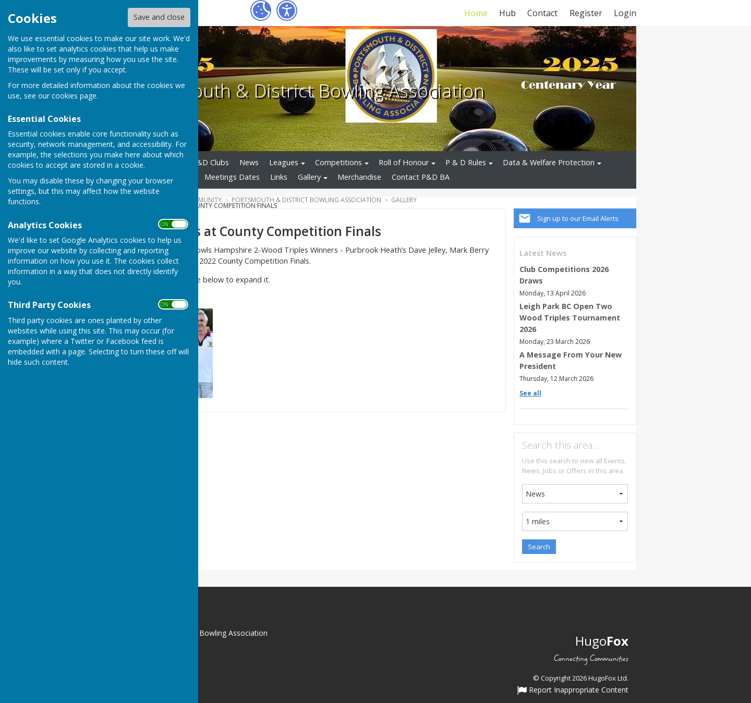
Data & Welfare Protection (549, 162)
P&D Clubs (210, 162)
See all (530, 393)
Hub (507, 13)
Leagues (283, 162)
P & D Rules (465, 162)
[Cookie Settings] (260, 10)
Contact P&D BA (421, 177)
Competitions (338, 162)
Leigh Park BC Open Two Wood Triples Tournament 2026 (569, 317)
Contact (542, 13)
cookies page (74, 96)
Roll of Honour (404, 162)
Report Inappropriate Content (572, 690)
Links (278, 177)
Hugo (601, 640)
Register (586, 13)
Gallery (309, 177)
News (249, 162)
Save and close (159, 17)
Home (476, 13)
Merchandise (359, 177)
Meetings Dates (232, 177)
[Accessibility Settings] (286, 10)
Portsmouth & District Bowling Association (307, 90)
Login (625, 13)
